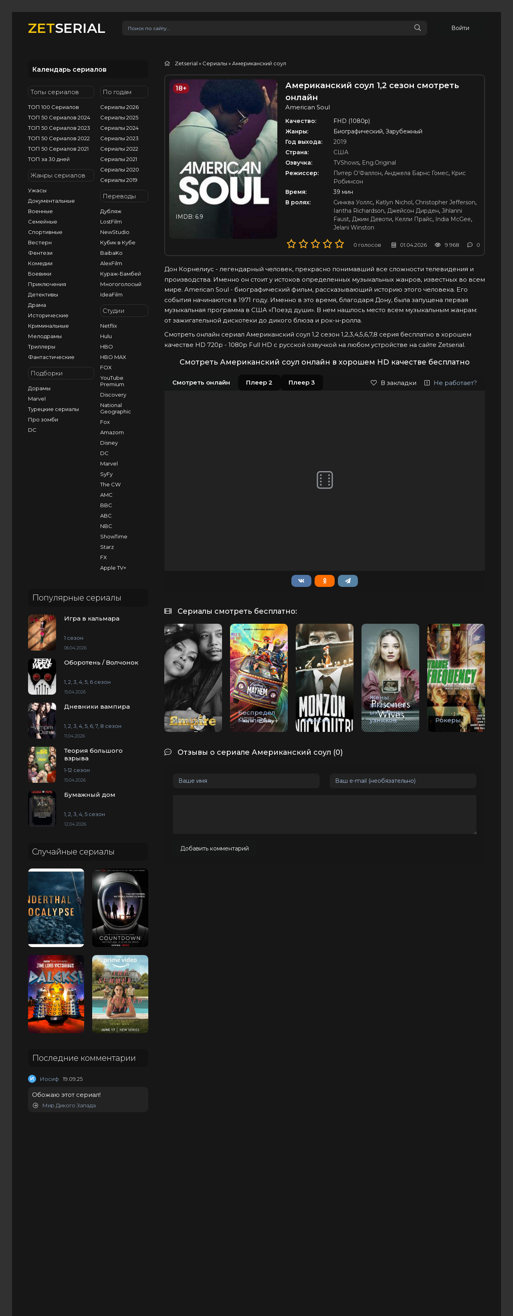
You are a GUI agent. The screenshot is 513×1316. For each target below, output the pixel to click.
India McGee (453, 219)
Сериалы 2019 (118, 180)
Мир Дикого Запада (64, 1105)
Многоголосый (120, 284)
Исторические (48, 315)
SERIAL (66, 28)
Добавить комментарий (214, 848)
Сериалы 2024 (119, 128)
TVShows (346, 162)
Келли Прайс (413, 219)
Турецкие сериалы (53, 409)
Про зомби (43, 419)
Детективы (43, 294)
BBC (106, 505)
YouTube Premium (112, 381)
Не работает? (450, 383)
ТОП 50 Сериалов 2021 (58, 148)
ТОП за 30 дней (49, 159)
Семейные (42, 221)
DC (32, 430)
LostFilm (111, 221)
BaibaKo (111, 253)
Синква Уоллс (353, 202)
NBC (106, 526)
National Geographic (115, 408)
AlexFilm (111, 263)
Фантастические (51, 357)
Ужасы (37, 190)
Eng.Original (379, 162)
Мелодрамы (45, 336)
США (340, 152)
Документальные (51, 201)
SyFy (106, 474)
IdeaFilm (111, 294)
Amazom (112, 432)
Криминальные (48, 325)
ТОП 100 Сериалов (53, 107)
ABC (106, 515)
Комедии (40, 263)
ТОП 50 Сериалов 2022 (59, 138)
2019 (340, 141)
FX (103, 557)
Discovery (113, 394)
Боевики (39, 273)
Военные (40, 211)
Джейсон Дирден (413, 210)
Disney (109, 442)
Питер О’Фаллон (357, 173)
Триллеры (41, 346)
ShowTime (113, 536)
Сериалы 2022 (119, 148)
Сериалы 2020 (119, 169)
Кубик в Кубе (117, 242)
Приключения (47, 284)
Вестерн (40, 242)
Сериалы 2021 (118, 159)
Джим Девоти (372, 219)
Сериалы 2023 (119, 138)
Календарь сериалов (69, 69)
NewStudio (114, 232)
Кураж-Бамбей (120, 273)
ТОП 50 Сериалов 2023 (59, 128)
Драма (37, 305)
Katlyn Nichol (394, 202)
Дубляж (110, 211)
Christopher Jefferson (445, 202)
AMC (106, 495)
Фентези (40, 253)
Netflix (108, 325)
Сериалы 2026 (119, 107)
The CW (110, 484)
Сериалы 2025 (119, 117)
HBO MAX (113, 357)
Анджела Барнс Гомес (416, 173)
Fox (105, 422)
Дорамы (39, 388)
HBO (106, 346)
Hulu (106, 336)
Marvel (37, 398)
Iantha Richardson (358, 210)
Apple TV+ (113, 567)
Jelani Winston (353, 227)
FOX (106, 367)
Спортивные (45, 232)
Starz (107, 547)
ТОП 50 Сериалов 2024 (59, 117)
